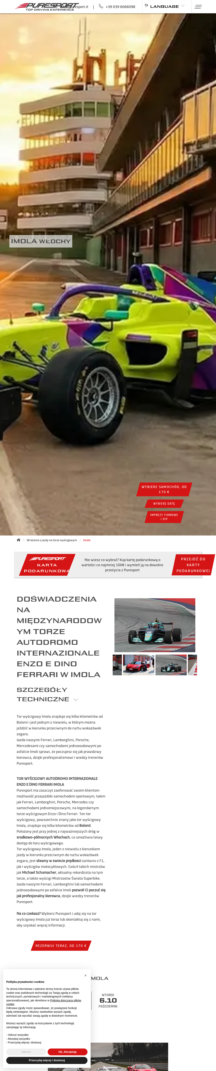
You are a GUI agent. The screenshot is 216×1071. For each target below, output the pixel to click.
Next (203, 667)
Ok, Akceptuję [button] (68, 1051)
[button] (196, 6)
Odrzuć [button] (26, 1051)
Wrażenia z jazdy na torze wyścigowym (52, 540)
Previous (107, 667)
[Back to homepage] (20, 540)
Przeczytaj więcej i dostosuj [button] (47, 1060)
